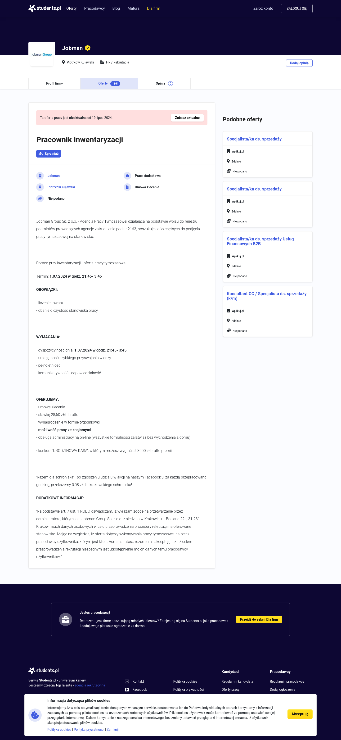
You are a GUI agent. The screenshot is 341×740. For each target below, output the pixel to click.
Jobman (54, 176)
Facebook (140, 689)
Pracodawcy (94, 8)
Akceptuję (300, 714)
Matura (134, 8)
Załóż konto (263, 8)
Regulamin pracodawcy (287, 681)
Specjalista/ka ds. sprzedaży (254, 138)
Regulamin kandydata (237, 681)
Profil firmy (54, 83)
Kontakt (138, 681)
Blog (116, 8)
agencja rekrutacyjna (90, 685)
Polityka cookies (185, 681)
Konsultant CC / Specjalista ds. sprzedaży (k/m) (266, 296)
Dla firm (153, 8)
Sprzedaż (52, 154)
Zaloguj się (297, 8)
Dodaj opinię (299, 63)
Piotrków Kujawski (61, 187)
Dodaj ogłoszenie (282, 689)
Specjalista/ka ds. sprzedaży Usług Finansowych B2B (260, 241)
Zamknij (113, 729)
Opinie (164, 83)
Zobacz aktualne (187, 118)
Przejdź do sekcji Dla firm (259, 619)
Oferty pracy (230, 689)
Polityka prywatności (188, 689)
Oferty (71, 8)
